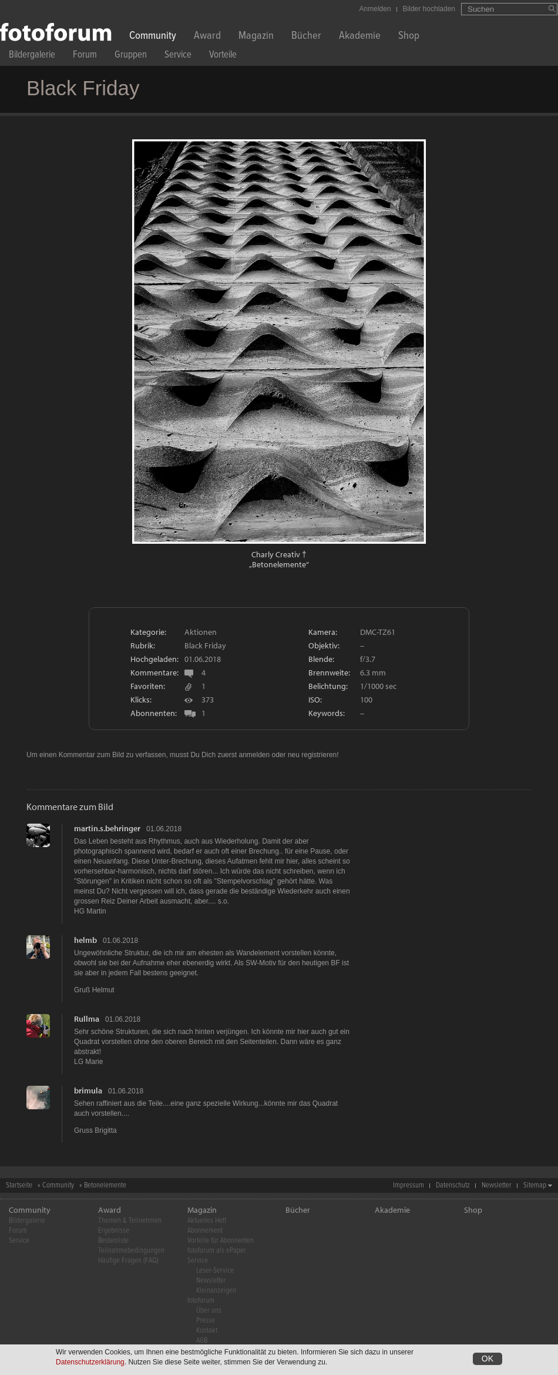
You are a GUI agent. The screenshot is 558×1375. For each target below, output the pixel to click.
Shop (408, 37)
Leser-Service (215, 1271)
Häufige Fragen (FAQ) (128, 1261)
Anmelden (375, 9)
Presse (205, 1321)
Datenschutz (453, 1185)
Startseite (19, 1185)
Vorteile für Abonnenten (220, 1241)
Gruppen (131, 56)
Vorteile (223, 56)
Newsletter (497, 1185)
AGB (201, 1341)
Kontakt (206, 1331)
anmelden (254, 755)
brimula (88, 1090)
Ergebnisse (113, 1231)
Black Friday (205, 645)
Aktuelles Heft (206, 1221)
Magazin (256, 37)
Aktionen (200, 632)
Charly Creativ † (279, 554)
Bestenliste (113, 1241)
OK (487, 1359)
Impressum (408, 1185)
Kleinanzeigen (216, 1291)
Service (177, 56)
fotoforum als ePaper (216, 1251)
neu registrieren (312, 755)
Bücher (306, 37)
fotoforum (200, 1301)
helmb (85, 940)
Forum (85, 56)
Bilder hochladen (429, 9)
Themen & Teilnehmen (130, 1221)
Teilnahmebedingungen (131, 1251)
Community (152, 37)
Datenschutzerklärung (90, 1363)
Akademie (360, 37)
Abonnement (205, 1231)
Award (207, 37)
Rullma (86, 1018)
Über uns (208, 1311)
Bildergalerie (32, 56)
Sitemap (534, 1185)
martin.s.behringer (107, 828)
